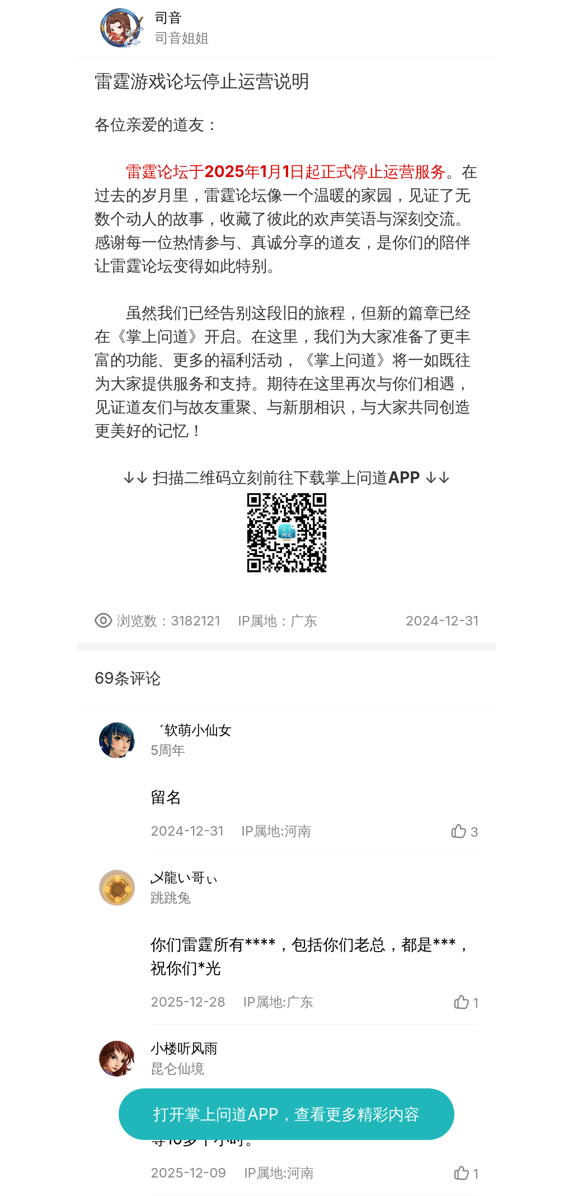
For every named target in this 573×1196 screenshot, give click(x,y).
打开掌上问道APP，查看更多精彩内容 (286, 1114)
